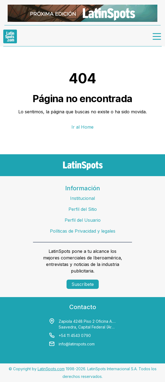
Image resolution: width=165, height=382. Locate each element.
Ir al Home (82, 127)
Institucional (82, 198)
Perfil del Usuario (83, 220)
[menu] (157, 36)
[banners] (82, 13)
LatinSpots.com (51, 368)
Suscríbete (82, 284)
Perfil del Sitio (82, 209)
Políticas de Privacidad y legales (82, 231)
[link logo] (10, 36)
